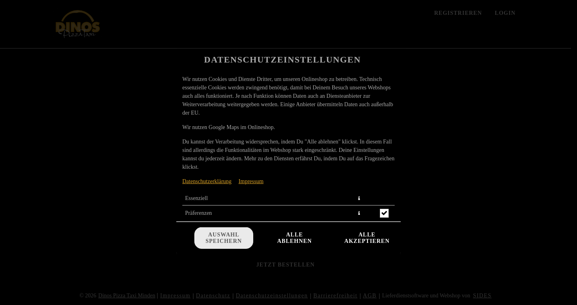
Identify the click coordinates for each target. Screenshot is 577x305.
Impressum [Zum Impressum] (250, 181)
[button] (359, 198)
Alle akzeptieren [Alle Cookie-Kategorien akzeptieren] (366, 238)
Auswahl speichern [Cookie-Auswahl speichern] (224, 238)
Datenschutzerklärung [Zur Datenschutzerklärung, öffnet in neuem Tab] (207, 181)
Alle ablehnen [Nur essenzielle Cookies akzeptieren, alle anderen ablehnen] (294, 238)
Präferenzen (198, 213)
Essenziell (196, 198)
